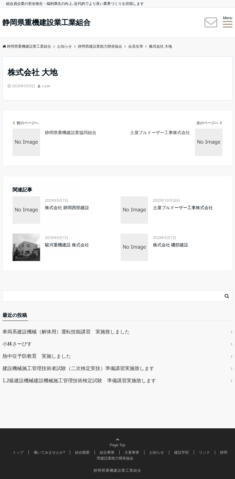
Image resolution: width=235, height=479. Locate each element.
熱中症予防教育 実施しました (36, 356)
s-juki (46, 86)
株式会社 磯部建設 (170, 244)
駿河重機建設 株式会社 (67, 244)
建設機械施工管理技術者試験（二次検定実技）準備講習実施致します (78, 368)
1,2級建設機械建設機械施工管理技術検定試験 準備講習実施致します (79, 380)
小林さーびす (17, 344)
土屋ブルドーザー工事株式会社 (183, 207)
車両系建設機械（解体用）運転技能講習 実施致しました (66, 331)
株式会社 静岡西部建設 (67, 207)
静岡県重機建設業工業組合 (46, 22)
